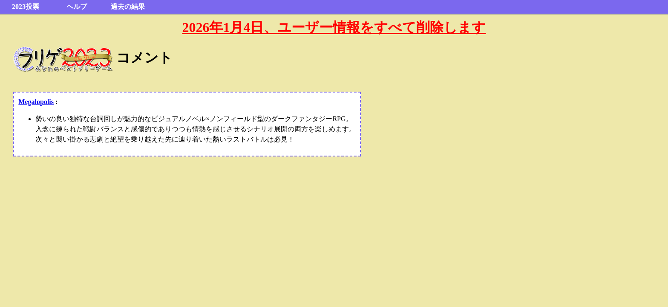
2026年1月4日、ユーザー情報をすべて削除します (334, 27)
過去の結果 (128, 6)
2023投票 (25, 6)
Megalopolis (36, 101)
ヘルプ (76, 6)
